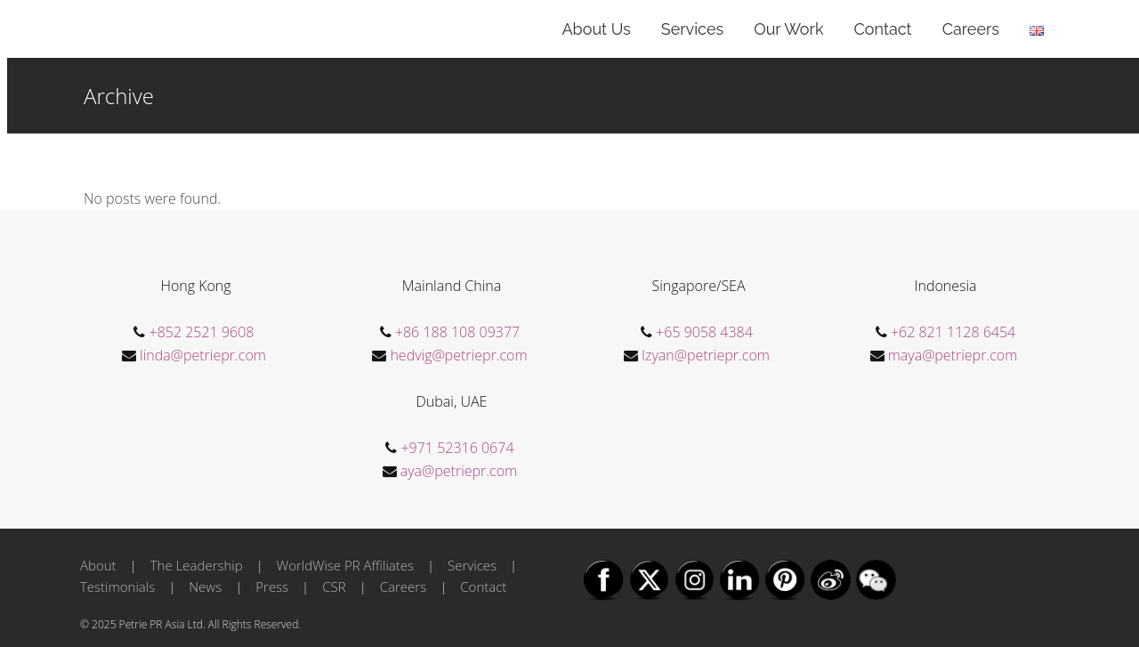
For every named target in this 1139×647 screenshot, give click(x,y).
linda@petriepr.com (203, 355)
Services (472, 565)
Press (271, 586)
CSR (333, 586)
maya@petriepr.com (953, 355)
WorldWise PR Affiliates (345, 565)
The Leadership (196, 565)
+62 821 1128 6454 (953, 332)
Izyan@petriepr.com (706, 355)
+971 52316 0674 (456, 447)
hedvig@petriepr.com (458, 355)
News (205, 586)
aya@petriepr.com (458, 471)
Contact (483, 586)
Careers (403, 586)
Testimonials (117, 586)
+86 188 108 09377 (457, 332)
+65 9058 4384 (704, 332)
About (98, 565)
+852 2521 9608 (201, 332)
